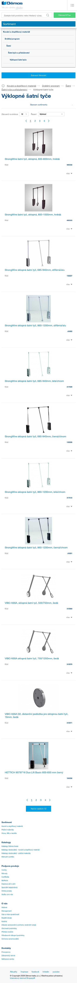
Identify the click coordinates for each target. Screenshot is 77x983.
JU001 (69, 553)
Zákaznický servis (8, 955)
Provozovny (6, 952)
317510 (69, 498)
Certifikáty (5, 877)
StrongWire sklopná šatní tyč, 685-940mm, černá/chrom (35, 436)
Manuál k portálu (8, 857)
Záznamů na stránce (10, 114)
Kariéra (4, 921)
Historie (4, 907)
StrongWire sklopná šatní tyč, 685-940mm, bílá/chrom (34, 380)
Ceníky (4, 870)
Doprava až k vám (8, 884)
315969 (69, 609)
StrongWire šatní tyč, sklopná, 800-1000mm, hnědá (33, 214)
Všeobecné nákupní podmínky (13, 935)
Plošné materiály (8, 830)
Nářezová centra (8, 959)
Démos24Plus (64, 15)
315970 (69, 664)
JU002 (69, 331)
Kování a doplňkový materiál (16, 32)
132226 (69, 442)
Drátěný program (12, 38)
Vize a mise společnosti (10, 914)
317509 (69, 387)
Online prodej (7, 891)
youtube (56, 971)
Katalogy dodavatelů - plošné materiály (16, 853)
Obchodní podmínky (9, 928)
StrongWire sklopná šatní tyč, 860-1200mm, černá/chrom (36, 547)
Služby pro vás (7, 894)
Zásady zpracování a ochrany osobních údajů (19, 925)
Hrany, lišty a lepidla (9, 833)
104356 (69, 778)
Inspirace (24, 971)
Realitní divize (7, 918)
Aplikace (5, 880)
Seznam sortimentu (51, 104)
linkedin (46, 971)
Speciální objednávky (10, 887)
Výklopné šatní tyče (18, 59)
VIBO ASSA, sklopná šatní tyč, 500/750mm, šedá (31, 602)
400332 (69, 165)
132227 (69, 276)
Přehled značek (7, 932)
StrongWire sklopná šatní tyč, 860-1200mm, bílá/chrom (35, 491)
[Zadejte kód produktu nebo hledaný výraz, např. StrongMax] (27, 15)
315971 (69, 723)
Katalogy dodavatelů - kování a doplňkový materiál (20, 850)
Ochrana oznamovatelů (10, 939)
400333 (69, 220)
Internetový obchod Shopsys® (22, 978)
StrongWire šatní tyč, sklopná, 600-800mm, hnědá (32, 158)
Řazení (34, 114)
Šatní (8, 45)
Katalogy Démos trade (10, 846)
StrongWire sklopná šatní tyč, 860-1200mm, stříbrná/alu (35, 325)
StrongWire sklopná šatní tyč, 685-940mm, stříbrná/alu (35, 269)
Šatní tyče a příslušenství (18, 52)
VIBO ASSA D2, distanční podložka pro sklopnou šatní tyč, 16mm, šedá (36, 715)
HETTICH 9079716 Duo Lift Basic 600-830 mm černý (34, 772)
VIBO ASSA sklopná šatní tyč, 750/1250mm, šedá (32, 658)
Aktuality (13, 971)
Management (6, 911)
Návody (5, 873)
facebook (35, 971)
